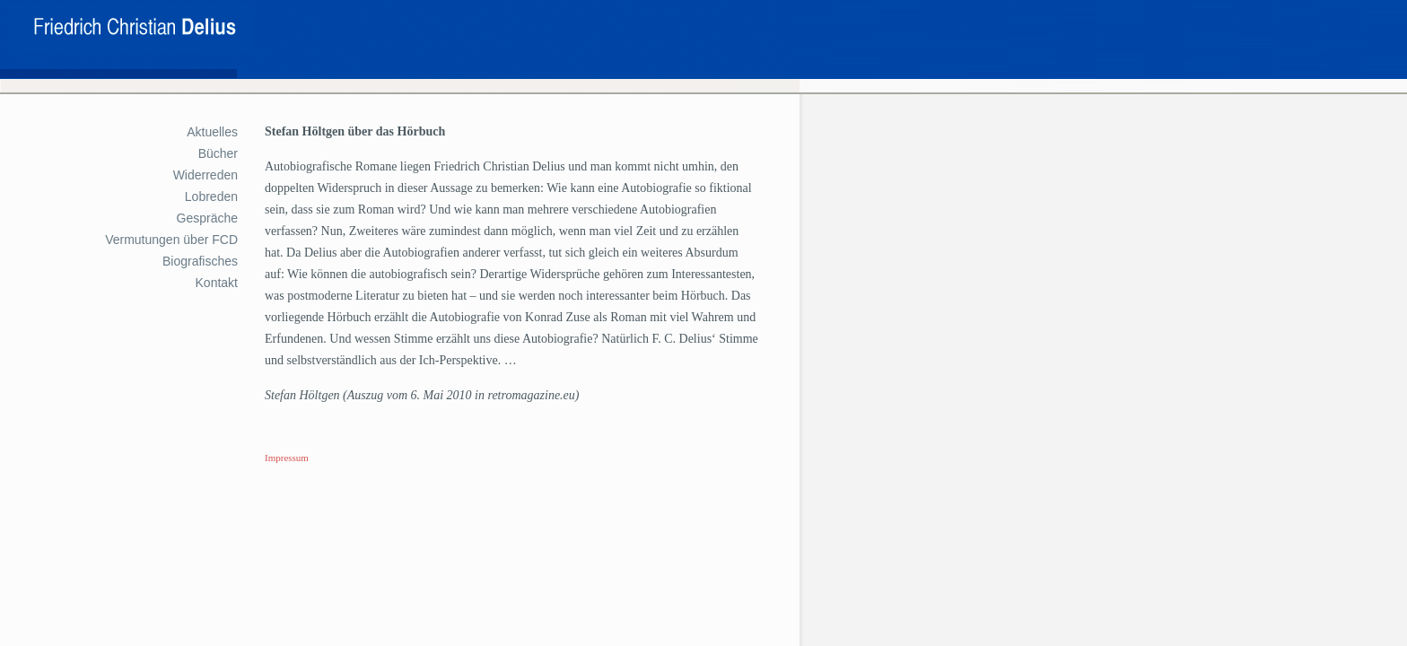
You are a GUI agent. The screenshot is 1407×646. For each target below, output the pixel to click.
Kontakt (217, 282)
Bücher (218, 153)
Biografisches (200, 261)
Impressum (287, 457)
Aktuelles (212, 132)
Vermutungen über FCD (171, 239)
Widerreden (205, 175)
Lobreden (211, 196)
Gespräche (207, 218)
